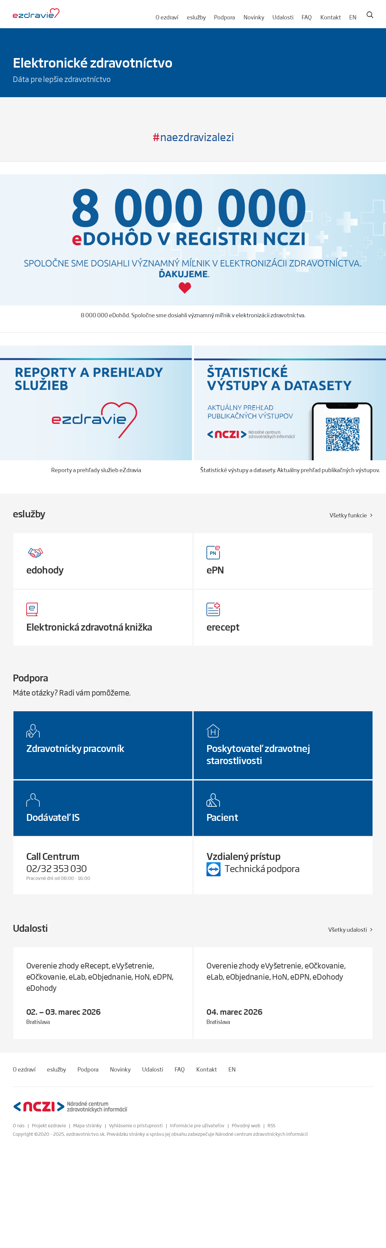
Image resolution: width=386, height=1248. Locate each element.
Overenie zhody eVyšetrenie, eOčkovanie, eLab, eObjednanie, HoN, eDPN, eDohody (276, 971)
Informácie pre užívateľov (197, 1125)
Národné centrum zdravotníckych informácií (261, 1134)
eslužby (196, 17)
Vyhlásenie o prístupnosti (136, 1125)
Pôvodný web (246, 1125)
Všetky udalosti (347, 929)
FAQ (307, 17)
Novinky (254, 17)
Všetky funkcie (348, 515)
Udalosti (282, 17)
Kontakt (330, 17)
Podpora (224, 17)
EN (352, 17)
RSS (271, 1125)
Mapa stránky (87, 1125)
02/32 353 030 (56, 868)
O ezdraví (167, 17)
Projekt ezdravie (49, 1125)
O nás (19, 1125)
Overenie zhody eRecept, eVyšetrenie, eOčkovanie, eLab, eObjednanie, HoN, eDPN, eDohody (100, 976)
